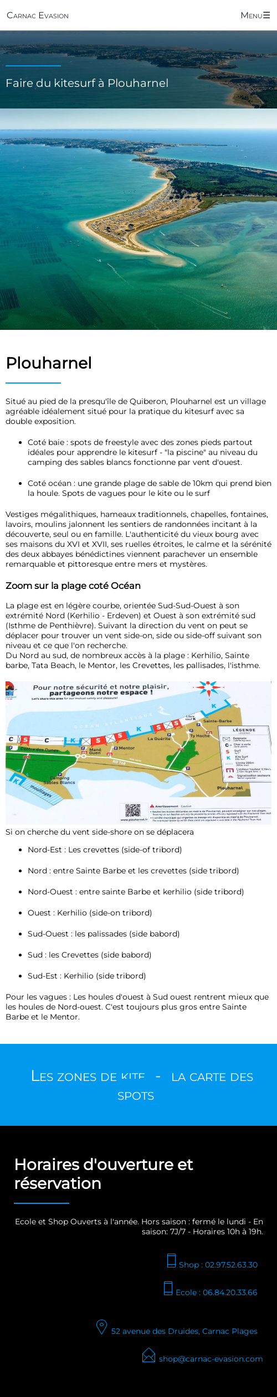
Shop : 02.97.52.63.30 (210, 1265)
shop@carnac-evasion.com (202, 1359)
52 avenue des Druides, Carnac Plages (176, 1331)
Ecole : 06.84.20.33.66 (209, 1292)
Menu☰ (255, 15)
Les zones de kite (87, 1075)
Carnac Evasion (38, 15)
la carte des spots (185, 1085)
